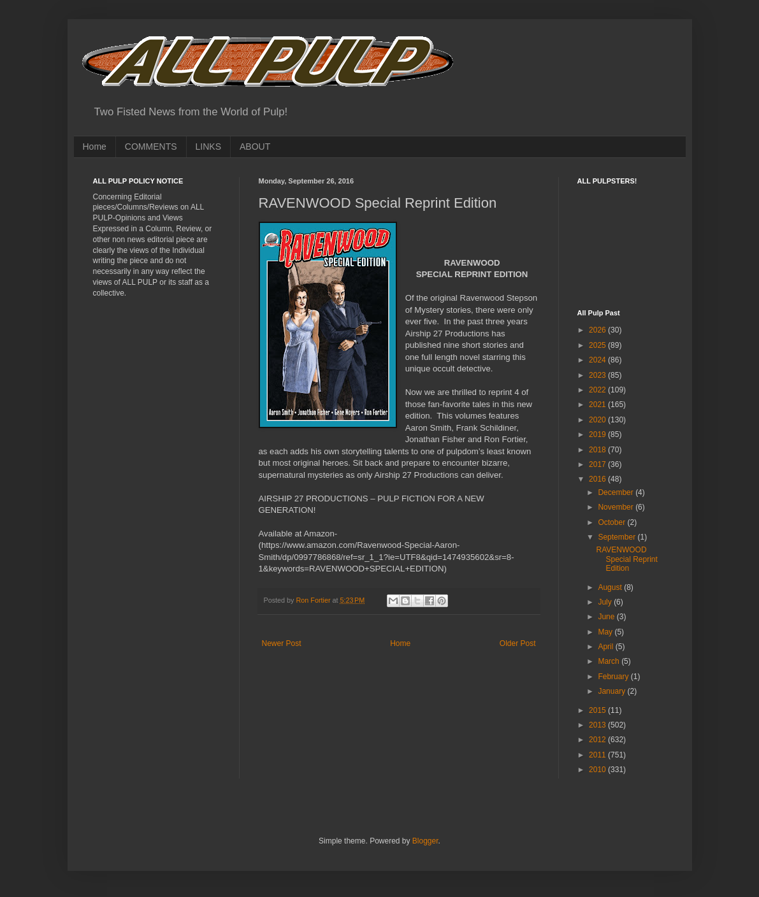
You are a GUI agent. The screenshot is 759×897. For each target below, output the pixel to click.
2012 (598, 739)
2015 (598, 710)
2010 (598, 769)
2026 (598, 330)
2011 (598, 754)
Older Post (518, 643)
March (609, 661)
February (614, 676)
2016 (598, 479)
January (612, 691)
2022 (598, 389)
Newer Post (281, 643)
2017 (598, 464)
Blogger (425, 840)
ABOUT (255, 146)
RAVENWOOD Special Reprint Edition (626, 559)
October (612, 522)
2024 (598, 359)
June (607, 616)
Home (94, 146)
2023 (598, 375)
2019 (598, 434)
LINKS (208, 146)
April (606, 646)
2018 (598, 449)
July (606, 602)
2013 (598, 725)
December (616, 492)
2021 (598, 404)
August (611, 587)
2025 (598, 345)
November (616, 507)
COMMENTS (151, 146)
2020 (598, 419)
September (617, 537)
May (606, 632)
